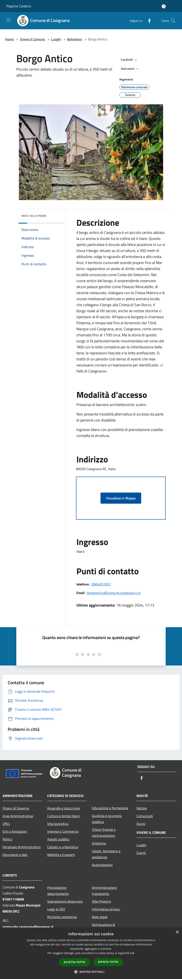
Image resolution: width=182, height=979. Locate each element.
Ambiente (99, 843)
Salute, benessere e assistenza (106, 854)
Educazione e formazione (110, 808)
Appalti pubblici (58, 839)
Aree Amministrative (18, 815)
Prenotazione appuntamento (58, 890)
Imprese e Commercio (63, 831)
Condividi (129, 59)
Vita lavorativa (57, 823)
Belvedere (74, 39)
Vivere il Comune (33, 39)
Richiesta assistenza (62, 916)
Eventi (141, 852)
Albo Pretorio (101, 901)
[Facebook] (147, 20)
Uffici (6, 823)
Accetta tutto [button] (74, 962)
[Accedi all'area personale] (164, 6)
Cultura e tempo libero (63, 815)
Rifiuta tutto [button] (108, 962)
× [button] (177, 932)
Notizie (141, 808)
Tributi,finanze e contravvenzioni (103, 832)
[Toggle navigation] (8, 20)
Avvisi (140, 823)
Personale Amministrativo (22, 846)
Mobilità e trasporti (61, 854)
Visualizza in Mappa (121, 498)
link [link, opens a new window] (132, 953)
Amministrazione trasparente (104, 890)
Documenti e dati (15, 854)
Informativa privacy (106, 909)
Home (9, 39)
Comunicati (144, 815)
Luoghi (56, 39)
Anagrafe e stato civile (63, 808)
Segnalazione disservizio (65, 901)
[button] (91, 972)
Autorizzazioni (102, 864)
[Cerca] (173, 20)
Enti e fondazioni (15, 831)
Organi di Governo (16, 808)
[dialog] (91, 953)
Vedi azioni (130, 68)
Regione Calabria (18, 6)
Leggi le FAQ (56, 909)
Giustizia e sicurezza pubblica (106, 818)
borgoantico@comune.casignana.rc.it (114, 592)
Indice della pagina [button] (33, 216)
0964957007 (101, 584)
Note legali (100, 916)
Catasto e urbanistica (62, 846)
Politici (7, 839)
